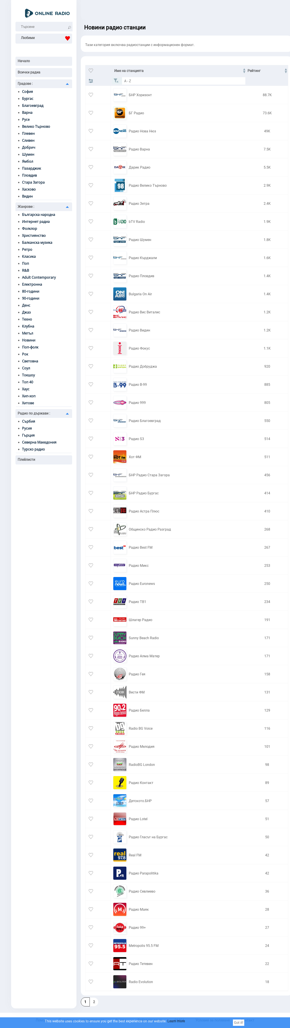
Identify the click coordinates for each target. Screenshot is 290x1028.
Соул (26, 368)
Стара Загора (33, 182)
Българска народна (38, 214)
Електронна (32, 284)
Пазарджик (31, 168)
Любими (46, 38)
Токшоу (28, 375)
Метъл (27, 333)
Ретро (27, 249)
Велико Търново (36, 126)
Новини (28, 340)
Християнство (34, 235)
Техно (27, 319)
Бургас (27, 98)
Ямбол (27, 161)
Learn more (176, 1021)
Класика (29, 256)
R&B (25, 270)
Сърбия (28, 421)
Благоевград (32, 105)
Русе (26, 119)
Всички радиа (29, 72)
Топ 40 (27, 382)
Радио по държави (34, 413)
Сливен (28, 140)
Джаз (26, 312)
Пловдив (29, 175)
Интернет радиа (36, 221)
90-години (30, 298)
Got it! (238, 1023)
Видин (27, 196)
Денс (26, 305)
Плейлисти (26, 460)
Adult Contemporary (39, 277)
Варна (27, 112)
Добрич (28, 147)
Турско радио (33, 449)
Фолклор (29, 228)
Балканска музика (37, 242)
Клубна (28, 326)
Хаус (25, 389)
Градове (25, 84)
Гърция (28, 435)
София (27, 91)
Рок (25, 354)
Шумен (28, 154)
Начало (24, 61)
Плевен (28, 133)
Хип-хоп (29, 396)
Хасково (29, 189)
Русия (27, 428)
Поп (25, 263)
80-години (30, 291)
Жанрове (26, 207)
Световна (30, 361)
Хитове (28, 403)
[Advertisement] (181, 11)
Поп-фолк (30, 347)
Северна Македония (39, 442)
